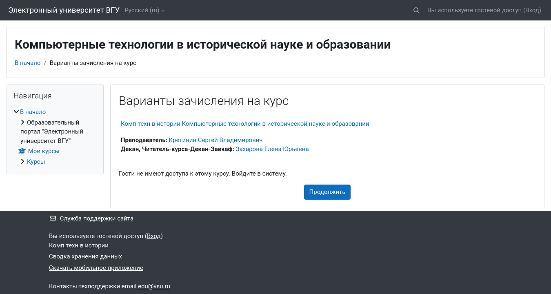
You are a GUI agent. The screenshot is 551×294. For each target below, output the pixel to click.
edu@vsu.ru (154, 286)
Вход (532, 10)
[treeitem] (55, 136)
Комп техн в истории (79, 245)
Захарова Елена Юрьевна (272, 149)
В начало (27, 63)
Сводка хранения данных (85, 256)
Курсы (36, 161)
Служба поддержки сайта (91, 218)
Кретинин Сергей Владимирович (216, 140)
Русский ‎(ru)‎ (141, 10)
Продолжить (327, 192)
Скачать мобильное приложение (96, 268)
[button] (416, 10)
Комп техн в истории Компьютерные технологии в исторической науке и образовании (245, 123)
